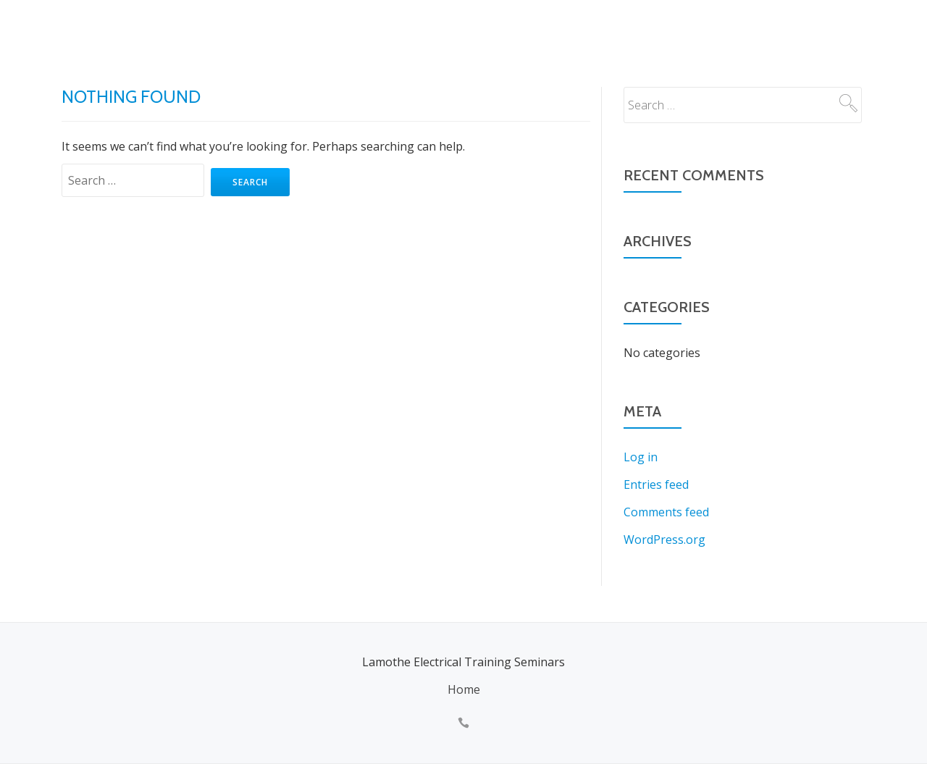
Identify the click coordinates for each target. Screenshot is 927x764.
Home (464, 689)
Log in (641, 457)
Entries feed (656, 484)
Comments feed (666, 512)
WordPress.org (664, 539)
